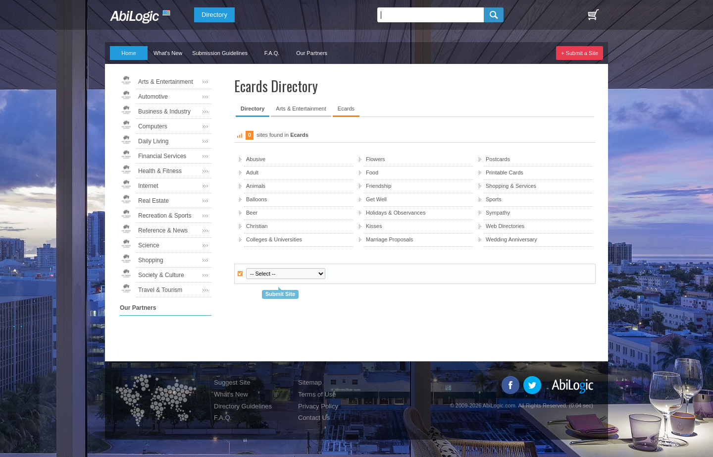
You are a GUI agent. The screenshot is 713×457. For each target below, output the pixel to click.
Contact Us (314, 417)
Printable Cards (504, 172)
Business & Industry (164, 111)
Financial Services (162, 156)
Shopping (150, 260)
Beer (251, 213)
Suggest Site (232, 382)
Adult (252, 172)
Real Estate (153, 200)
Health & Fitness (160, 171)
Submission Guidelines (220, 53)
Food (372, 172)
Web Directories (505, 226)
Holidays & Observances (395, 213)
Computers (152, 126)
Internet (148, 185)
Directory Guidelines (243, 406)
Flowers (375, 159)
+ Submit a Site (579, 53)
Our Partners (311, 53)
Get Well (376, 199)
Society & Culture (161, 275)
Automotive (153, 96)
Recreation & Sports (164, 215)
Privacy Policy (318, 406)
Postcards (498, 159)
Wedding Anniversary (511, 239)
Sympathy (498, 213)
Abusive (255, 159)
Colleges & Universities (274, 239)
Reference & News (163, 230)
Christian (256, 226)
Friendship (378, 186)
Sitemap (310, 382)
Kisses (374, 226)
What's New (167, 53)
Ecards (346, 109)
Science (148, 245)
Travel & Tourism (160, 289)
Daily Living (153, 141)
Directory (214, 14)
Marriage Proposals (389, 239)
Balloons (256, 199)
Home (128, 53)
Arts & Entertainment (165, 81)
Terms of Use (317, 394)
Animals (255, 186)
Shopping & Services (511, 186)
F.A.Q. (272, 53)
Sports (494, 199)
